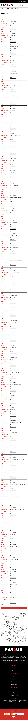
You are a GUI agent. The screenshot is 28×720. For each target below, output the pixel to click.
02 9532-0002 (15, 705)
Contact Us (14, 692)
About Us (14, 689)
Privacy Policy (14, 681)
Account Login (14, 684)
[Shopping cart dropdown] (23, 5)
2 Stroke (14, 667)
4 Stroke (14, 670)
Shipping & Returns (14, 676)
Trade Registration (14, 695)
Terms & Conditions (14, 678)
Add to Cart (14, 608)
